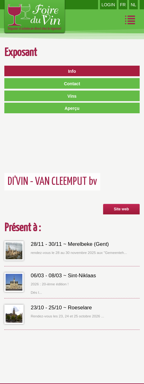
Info (72, 71)
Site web (121, 209)
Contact (72, 83)
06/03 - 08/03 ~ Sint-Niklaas (63, 276)
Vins (71, 96)
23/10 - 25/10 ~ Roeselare (61, 308)
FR (123, 4)
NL (133, 4)
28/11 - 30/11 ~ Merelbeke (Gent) (70, 244)
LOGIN (108, 4)
